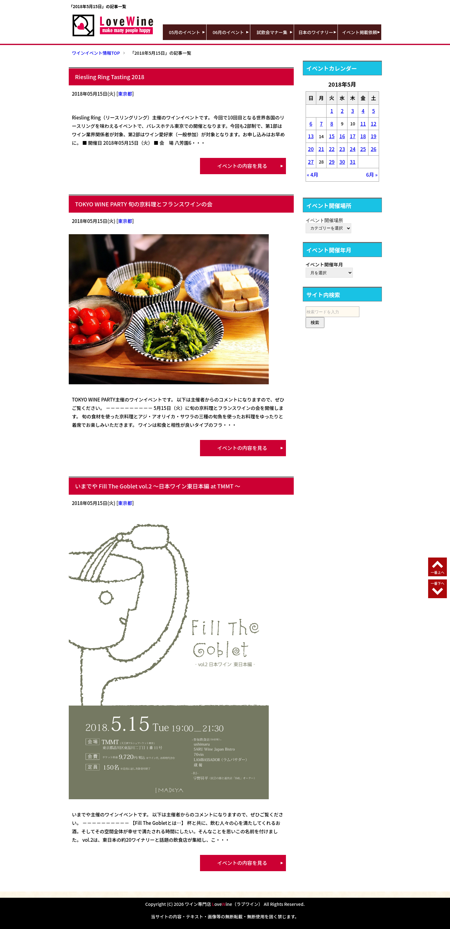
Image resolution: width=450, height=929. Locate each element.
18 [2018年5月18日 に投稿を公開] (363, 136)
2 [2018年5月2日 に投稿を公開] (342, 110)
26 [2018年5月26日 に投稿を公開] (373, 149)
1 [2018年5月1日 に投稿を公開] (331, 110)
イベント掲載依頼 (359, 32)
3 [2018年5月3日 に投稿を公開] (352, 110)
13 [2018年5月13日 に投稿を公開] (311, 136)
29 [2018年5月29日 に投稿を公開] (331, 161)
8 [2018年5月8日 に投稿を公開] (331, 123)
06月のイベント (228, 32)
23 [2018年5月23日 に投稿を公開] (342, 149)
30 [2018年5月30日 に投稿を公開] (342, 161)
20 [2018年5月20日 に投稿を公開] (311, 149)
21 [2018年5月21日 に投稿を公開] (321, 149)
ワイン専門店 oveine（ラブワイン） (224, 904)
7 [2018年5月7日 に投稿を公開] (321, 123)
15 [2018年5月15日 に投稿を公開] (331, 136)
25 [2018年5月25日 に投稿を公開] (363, 149)
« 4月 (312, 174)
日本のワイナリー (315, 32)
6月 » (372, 174)
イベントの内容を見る (242, 165)
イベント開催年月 (324, 264)
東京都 (125, 93)
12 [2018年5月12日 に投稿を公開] (373, 123)
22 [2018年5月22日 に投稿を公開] (331, 149)
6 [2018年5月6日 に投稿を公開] (310, 123)
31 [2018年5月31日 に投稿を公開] (352, 161)
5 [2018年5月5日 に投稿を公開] (373, 110)
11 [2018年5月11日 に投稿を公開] (363, 123)
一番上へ (437, 572)
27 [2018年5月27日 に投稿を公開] (311, 161)
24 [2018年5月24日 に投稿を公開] (352, 149)
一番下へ (437, 583)
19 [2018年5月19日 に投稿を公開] (373, 136)
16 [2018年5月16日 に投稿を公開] (342, 136)
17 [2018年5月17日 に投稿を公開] (352, 136)
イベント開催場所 (324, 220)
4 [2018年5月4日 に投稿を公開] (363, 110)
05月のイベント (184, 32)
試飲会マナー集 (272, 32)
